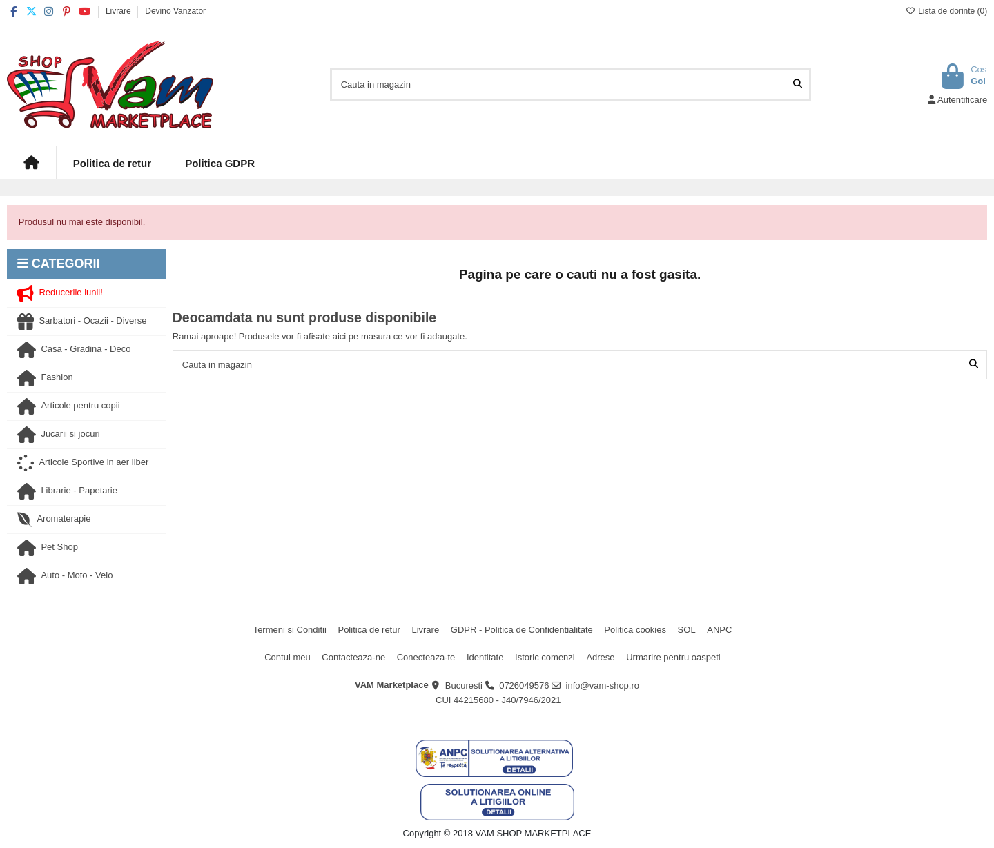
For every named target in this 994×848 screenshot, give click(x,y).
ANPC (719, 629)
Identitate (485, 657)
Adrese (600, 657)
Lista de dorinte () (946, 11)
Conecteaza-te (426, 657)
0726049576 (524, 685)
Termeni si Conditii (290, 629)
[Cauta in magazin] (797, 84)
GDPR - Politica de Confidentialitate (522, 629)
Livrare (119, 11)
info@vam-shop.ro (602, 685)
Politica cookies (635, 629)
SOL (687, 629)
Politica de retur (369, 629)
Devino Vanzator (175, 11)
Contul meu (287, 657)
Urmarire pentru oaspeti (673, 657)
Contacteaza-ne (353, 657)
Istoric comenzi (545, 657)
